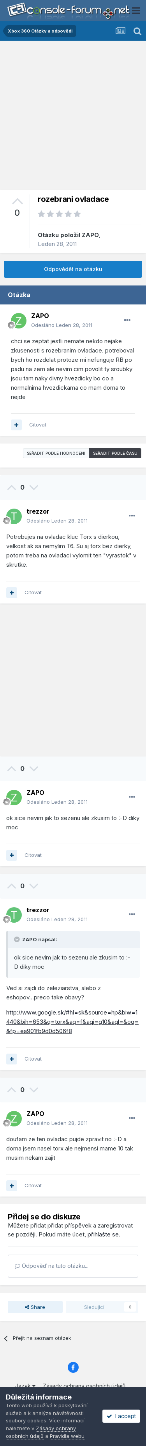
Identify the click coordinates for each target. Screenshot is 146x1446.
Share (35, 1307)
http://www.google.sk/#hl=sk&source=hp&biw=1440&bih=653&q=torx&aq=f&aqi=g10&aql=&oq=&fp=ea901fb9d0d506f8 (72, 1022)
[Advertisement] (73, 117)
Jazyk (25, 1385)
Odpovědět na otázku (73, 269)
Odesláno (61, 325)
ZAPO (90, 235)
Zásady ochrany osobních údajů (84, 1385)
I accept (121, 1416)
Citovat (37, 424)
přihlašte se (103, 1234)
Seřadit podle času (115, 453)
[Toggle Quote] (17, 939)
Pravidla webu (67, 1436)
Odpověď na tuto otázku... (51, 1265)
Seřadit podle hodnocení (56, 453)
